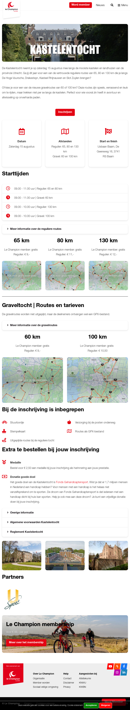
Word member (80, 5)
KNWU (82, 682)
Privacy (66, 686)
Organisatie (39, 678)
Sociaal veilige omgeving (45, 686)
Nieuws (100, 5)
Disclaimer (68, 682)
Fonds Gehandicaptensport (72, 482)
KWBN (82, 686)
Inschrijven (65, 112)
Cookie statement (75, 705)
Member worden (41, 682)
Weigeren (105, 705)
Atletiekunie (85, 678)
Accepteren (91, 705)
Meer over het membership (26, 642)
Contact (67, 678)
